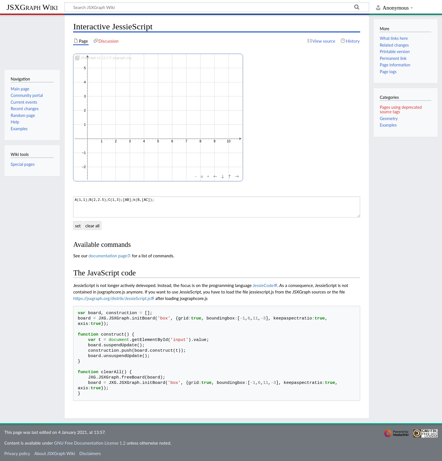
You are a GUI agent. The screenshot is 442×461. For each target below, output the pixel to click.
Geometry (389, 118)
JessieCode (263, 285)
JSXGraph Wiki (32, 7)
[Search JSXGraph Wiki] (217, 7)
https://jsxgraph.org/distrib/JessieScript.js (111, 298)
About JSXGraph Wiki (54, 453)
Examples (388, 125)
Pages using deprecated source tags (401, 109)
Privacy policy (17, 453)
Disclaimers (90, 453)
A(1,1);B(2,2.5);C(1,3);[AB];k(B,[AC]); (216, 207)
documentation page (108, 255)
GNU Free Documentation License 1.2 (89, 442)
